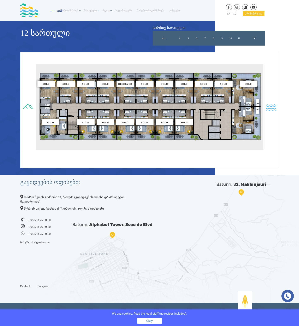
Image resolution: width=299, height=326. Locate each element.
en (228, 13)
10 (230, 38)
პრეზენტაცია (253, 13)
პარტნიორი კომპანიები (164, 10)
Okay (149, 320)
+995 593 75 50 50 (38, 220)
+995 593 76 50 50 (38, 226)
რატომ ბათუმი (133, 10)
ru (235, 13)
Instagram (43, 286)
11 (239, 38)
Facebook (25, 286)
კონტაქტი (192, 10)
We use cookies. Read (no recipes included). (149, 313)
